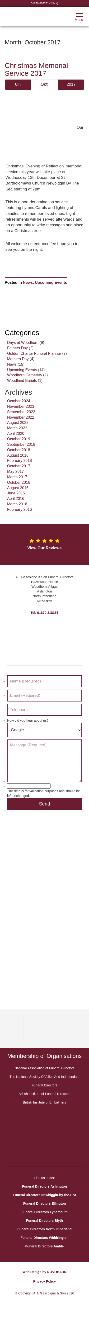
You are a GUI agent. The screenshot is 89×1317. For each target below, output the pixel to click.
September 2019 (21, 444)
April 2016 (15, 499)
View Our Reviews (44, 548)
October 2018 (18, 450)
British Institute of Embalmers (44, 1102)
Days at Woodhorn (22, 343)
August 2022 (17, 423)
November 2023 (20, 406)
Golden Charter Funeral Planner (34, 353)
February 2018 (19, 461)
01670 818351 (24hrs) (44, 3)
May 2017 (15, 471)
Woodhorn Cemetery (24, 375)
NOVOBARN (57, 1272)
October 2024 (18, 401)
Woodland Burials (22, 381)
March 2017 (17, 477)
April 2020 (15, 433)
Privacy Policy (44, 1281)
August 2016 (17, 488)
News (28, 282)
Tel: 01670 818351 (44, 613)
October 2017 (18, 466)
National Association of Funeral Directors (44, 1068)
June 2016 (16, 493)
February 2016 (19, 509)
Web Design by (34, 1272)
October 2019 (18, 439)
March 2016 (17, 504)
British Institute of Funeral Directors (44, 1094)
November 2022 (20, 417)
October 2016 (18, 482)
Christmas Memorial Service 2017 (36, 69)
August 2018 (17, 455)
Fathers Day (17, 348)
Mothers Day (18, 359)
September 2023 (21, 412)
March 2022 (17, 428)
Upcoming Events (51, 282)
